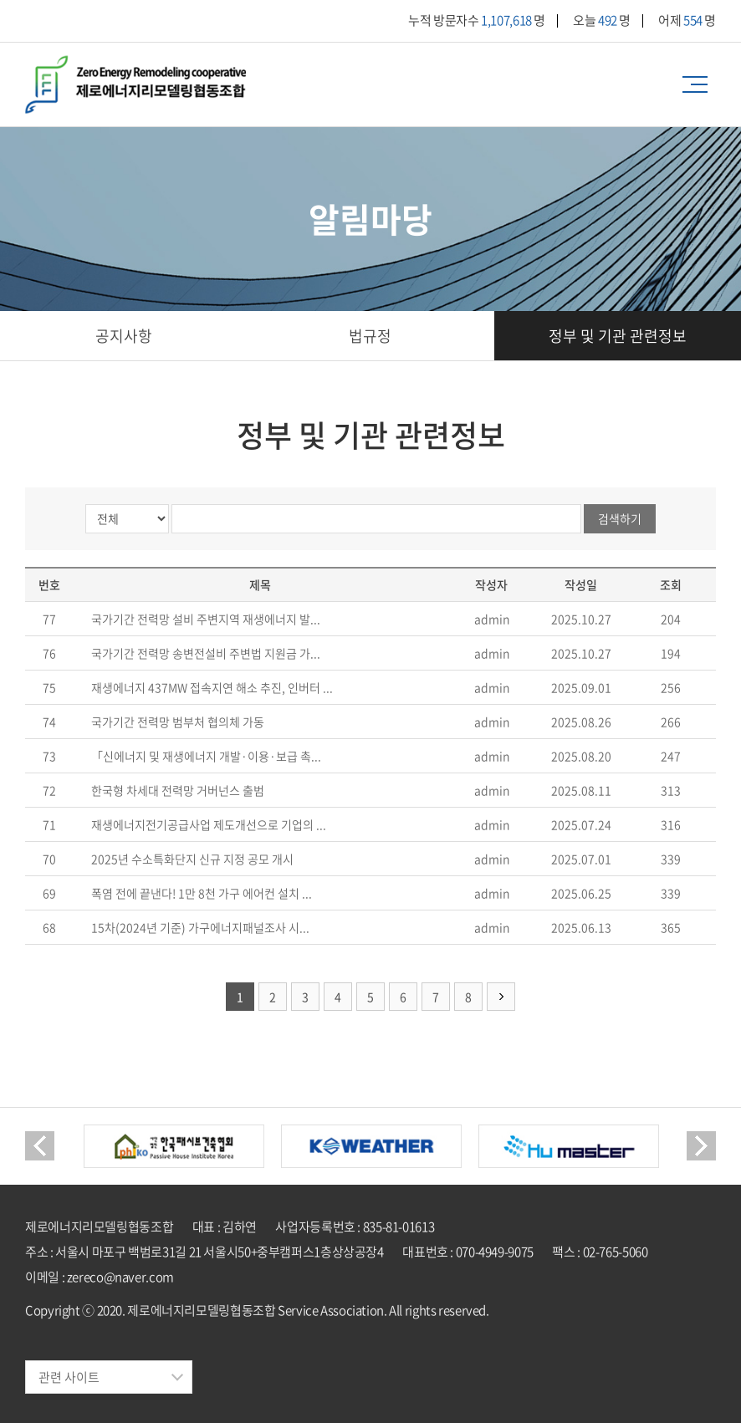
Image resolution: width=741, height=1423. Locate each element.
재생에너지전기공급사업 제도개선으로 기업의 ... (208, 824)
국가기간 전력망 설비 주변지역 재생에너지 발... (205, 618)
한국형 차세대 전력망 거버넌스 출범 (177, 790)
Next (701, 1145)
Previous (39, 1145)
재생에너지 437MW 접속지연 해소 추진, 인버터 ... (212, 687)
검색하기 (619, 518)
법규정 (370, 335)
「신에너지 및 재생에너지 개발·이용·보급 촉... (206, 755)
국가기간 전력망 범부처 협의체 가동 (177, 721)
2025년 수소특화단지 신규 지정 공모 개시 (192, 858)
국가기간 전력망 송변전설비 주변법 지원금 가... (205, 653)
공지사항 (123, 335)
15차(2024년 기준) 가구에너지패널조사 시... (200, 927)
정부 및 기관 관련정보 (618, 335)
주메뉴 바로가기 (0, 0)
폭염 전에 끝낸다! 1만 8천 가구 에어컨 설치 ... (201, 893)
